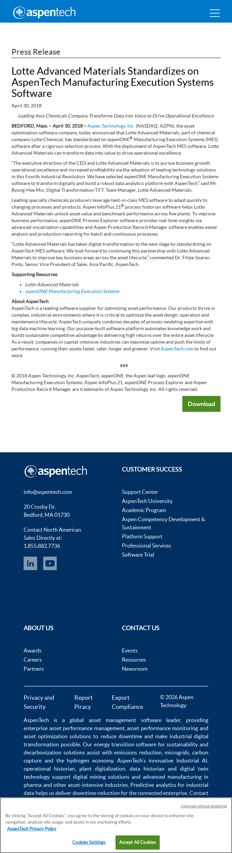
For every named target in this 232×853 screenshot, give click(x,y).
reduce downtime (121, 736)
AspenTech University (147, 501)
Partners (34, 669)
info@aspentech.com (48, 492)
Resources (134, 660)
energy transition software (125, 744)
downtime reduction (96, 793)
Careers (33, 660)
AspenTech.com (177, 348)
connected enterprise (162, 793)
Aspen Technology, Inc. (111, 126)
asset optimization (46, 736)
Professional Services (146, 545)
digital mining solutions (101, 777)
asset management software (125, 720)
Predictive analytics (153, 785)
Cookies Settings (88, 842)
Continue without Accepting (204, 806)
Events (130, 650)
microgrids (176, 752)
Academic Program (144, 510)
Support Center (140, 492)
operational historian (49, 769)
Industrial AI (191, 760)
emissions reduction (137, 752)
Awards (33, 650)
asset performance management (87, 728)
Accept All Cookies (137, 842)
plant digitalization (102, 769)
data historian (147, 769)
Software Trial (138, 555)
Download (201, 403)
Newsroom (135, 669)
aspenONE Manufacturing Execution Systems (72, 291)
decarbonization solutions (54, 752)
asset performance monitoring (162, 728)
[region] (116, 825)
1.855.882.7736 (42, 546)
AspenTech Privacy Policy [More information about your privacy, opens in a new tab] (31, 828)
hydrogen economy (90, 760)
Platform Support (142, 536)
